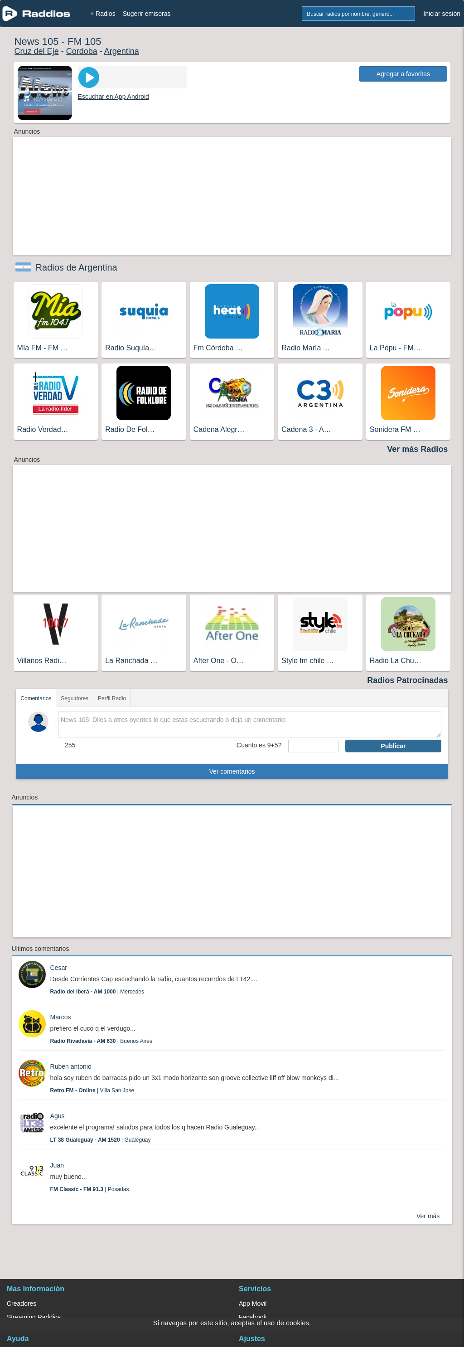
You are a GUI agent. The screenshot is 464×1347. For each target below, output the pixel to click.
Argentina (121, 51)
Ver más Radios (417, 449)
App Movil (252, 1303)
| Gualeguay (100, 1140)
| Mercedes (97, 991)
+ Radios (103, 13)
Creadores (21, 1303)
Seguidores (74, 698)
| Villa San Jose (92, 1090)
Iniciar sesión (441, 13)
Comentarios (35, 698)
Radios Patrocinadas (407, 680)
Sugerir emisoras (147, 13)
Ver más (428, 1216)
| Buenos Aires (101, 1041)
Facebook (252, 1317)
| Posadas (89, 1189)
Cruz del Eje (36, 51)
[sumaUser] (313, 746)
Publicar (393, 746)
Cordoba (81, 51)
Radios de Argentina (76, 267)
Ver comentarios (232, 771)
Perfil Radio (112, 698)
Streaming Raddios (34, 1317)
